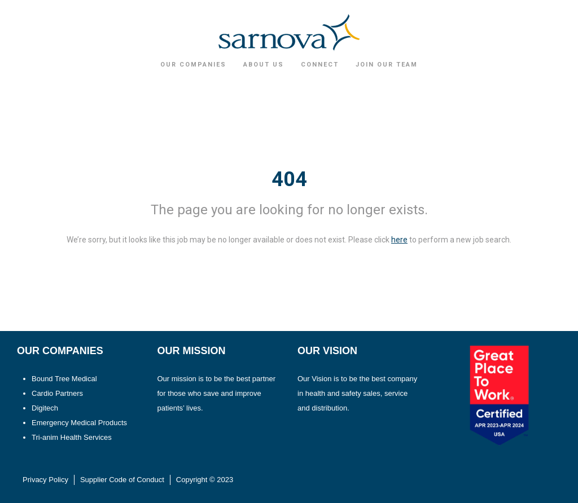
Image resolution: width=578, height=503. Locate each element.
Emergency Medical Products (79, 422)
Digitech (45, 408)
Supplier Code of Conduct (122, 479)
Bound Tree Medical (64, 378)
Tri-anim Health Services (72, 437)
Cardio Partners (57, 393)
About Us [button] (263, 64)
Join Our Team (387, 64)
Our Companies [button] (193, 64)
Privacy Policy (45, 479)
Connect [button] (320, 64)
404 (289, 179)
